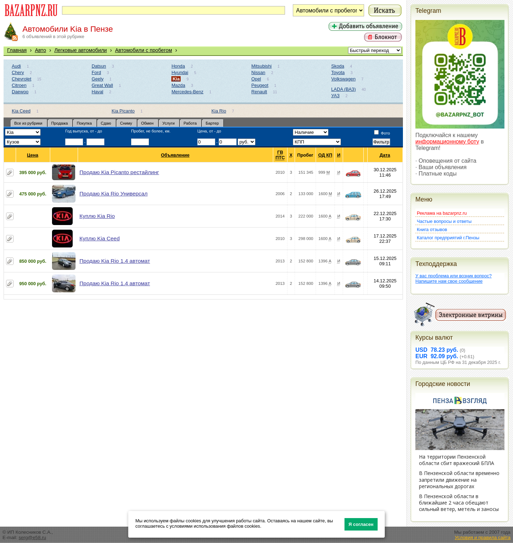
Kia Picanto (123, 111)
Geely (97, 79)
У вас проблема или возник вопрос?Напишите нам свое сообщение (453, 278)
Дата (385, 155)
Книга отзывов (432, 229)
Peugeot (260, 85)
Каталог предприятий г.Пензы (448, 237)
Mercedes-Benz (187, 91)
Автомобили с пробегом (143, 50)
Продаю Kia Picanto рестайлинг (119, 172)
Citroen (19, 85)
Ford (96, 72)
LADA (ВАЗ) (343, 89)
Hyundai (179, 72)
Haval (97, 91)
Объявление (175, 155)
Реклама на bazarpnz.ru (442, 213)
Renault (259, 91)
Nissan (258, 72)
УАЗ (335, 95)
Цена (32, 155)
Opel (256, 79)
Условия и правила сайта (483, 537)
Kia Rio (219, 111)
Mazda (178, 85)
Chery (18, 72)
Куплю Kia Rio (97, 216)
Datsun (99, 66)
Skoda (337, 66)
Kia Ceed (21, 111)
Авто (40, 50)
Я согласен (360, 524)
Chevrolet (21, 79)
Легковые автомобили (80, 50)
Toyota (338, 72)
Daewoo (20, 91)
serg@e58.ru (32, 537)
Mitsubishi (262, 66)
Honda (178, 66)
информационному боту (447, 142)
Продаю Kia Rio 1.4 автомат (114, 261)
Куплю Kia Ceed (99, 238)
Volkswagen (343, 79)
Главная (17, 50)
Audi (16, 66)
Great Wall (102, 85)
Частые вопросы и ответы (444, 221)
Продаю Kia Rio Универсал (113, 193)
